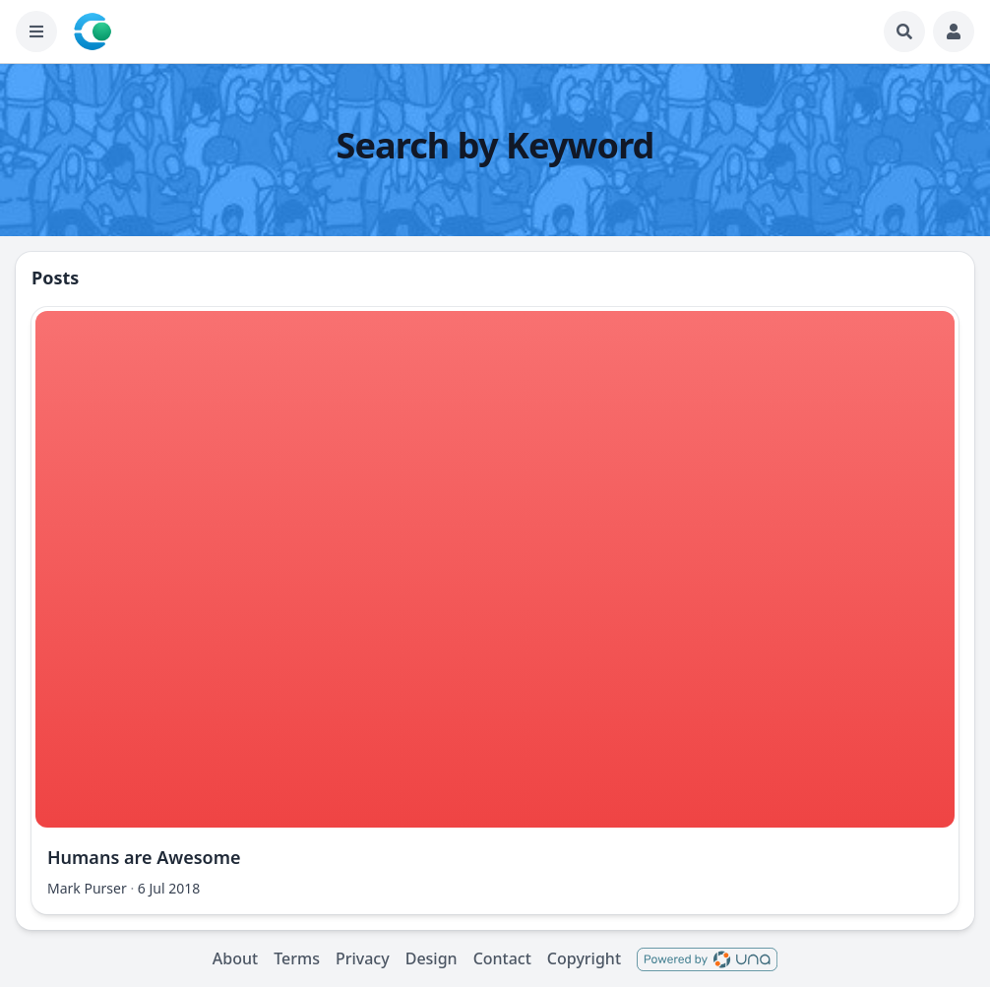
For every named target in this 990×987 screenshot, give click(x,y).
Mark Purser (87, 888)
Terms (297, 958)
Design (431, 958)
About (235, 958)
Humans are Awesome (144, 857)
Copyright (584, 958)
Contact (502, 958)
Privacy (363, 958)
